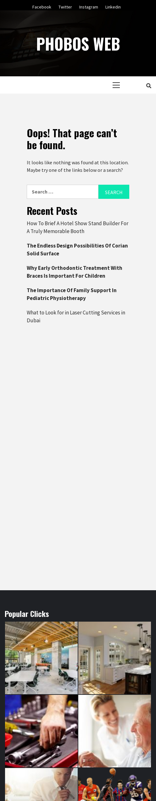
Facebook (41, 6)
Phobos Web (78, 43)
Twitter (65, 6)
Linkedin (113, 6)
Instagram (88, 6)
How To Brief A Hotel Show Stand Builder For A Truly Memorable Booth (77, 227)
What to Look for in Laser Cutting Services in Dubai (76, 316)
